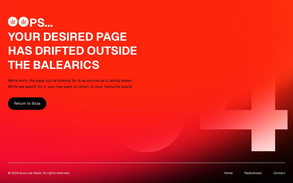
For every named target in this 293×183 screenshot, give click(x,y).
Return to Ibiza (27, 103)
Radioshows (253, 173)
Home (228, 173)
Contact (279, 173)
